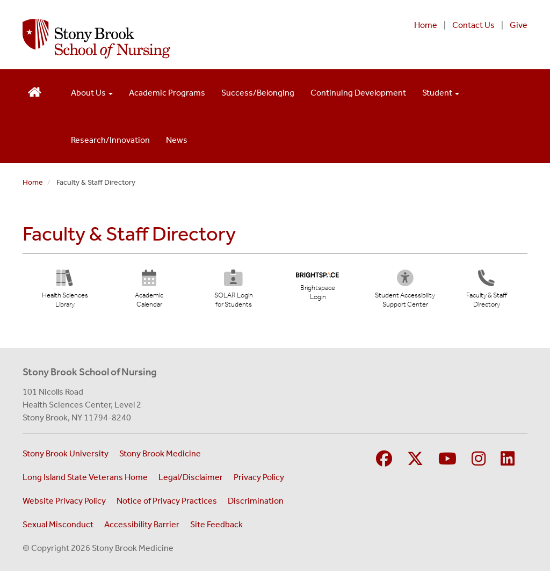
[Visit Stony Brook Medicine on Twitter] (415, 462)
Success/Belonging (257, 93)
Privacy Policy (259, 480)
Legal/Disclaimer (190, 480)
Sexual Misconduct (58, 527)
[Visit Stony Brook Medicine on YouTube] (447, 462)
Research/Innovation (110, 140)
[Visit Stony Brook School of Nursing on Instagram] (478, 462)
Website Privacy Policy (64, 504)
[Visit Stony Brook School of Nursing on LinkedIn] (507, 462)
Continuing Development (358, 93)
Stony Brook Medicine (160, 457)
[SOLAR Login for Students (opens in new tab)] (233, 292)
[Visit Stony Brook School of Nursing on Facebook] (384, 462)
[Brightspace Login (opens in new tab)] (317, 289)
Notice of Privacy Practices (167, 504)
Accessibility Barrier (141, 527)
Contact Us (473, 25)
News (176, 140)
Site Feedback (216, 527)
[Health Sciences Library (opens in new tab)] (65, 292)
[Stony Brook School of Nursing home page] (182, 39)
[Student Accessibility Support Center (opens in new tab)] (410, 292)
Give (518, 25)
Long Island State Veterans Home (85, 480)
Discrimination (256, 504)
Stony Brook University (65, 457)
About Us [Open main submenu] (92, 93)
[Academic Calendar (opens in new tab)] (149, 292)
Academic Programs (167, 93)
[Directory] (486, 292)
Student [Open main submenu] (440, 93)
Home (425, 25)
